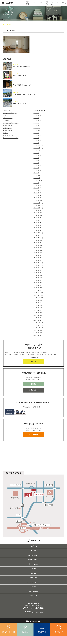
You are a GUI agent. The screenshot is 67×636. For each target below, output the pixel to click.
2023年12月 (37, 145)
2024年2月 (36, 140)
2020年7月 (36, 245)
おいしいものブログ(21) (9, 113)
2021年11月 (37, 205)
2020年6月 (36, 247)
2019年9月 (36, 270)
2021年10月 (37, 208)
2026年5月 (36, 115)
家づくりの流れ (33, 564)
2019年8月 (36, 272)
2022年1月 (36, 200)
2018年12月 (37, 292)
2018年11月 (37, 295)
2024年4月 (36, 135)
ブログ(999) (6, 120)
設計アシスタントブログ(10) (11, 138)
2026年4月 (36, 118)
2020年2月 (36, 258)
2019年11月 (37, 265)
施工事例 (33, 550)
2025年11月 (37, 130)
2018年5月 (36, 310)
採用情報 (33, 573)
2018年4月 (36, 312)
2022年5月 (36, 190)
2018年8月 (36, 302)
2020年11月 (37, 235)
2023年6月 (36, 160)
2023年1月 (36, 173)
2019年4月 (36, 282)
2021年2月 (36, 227)
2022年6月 (36, 188)
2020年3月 (36, 255)
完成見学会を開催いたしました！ (22, 85)
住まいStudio (33, 434)
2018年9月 (36, 300)
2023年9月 (36, 153)
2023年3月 (36, 168)
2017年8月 (36, 332)
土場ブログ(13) (7, 128)
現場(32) (5, 133)
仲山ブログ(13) (7, 125)
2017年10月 (37, 327)
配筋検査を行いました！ (19, 103)
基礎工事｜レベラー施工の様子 (21, 66)
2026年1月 (36, 125)
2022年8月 (36, 183)
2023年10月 (37, 150)
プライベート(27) (8, 118)
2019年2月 (36, 287)
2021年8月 (36, 213)
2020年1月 (36, 260)
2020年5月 (36, 250)
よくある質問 (33, 577)
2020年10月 (37, 238)
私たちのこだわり (33, 555)
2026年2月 (36, 123)
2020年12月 (37, 233)
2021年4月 (36, 222)
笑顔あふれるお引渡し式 (19, 75)
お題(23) (5, 115)
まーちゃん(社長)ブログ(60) (11, 123)
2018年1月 (36, 320)
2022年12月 (37, 175)
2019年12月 (37, 262)
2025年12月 (37, 128)
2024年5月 (36, 133)
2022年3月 (36, 195)
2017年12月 (37, 322)
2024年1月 (36, 143)
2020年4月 (36, 252)
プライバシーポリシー (33, 582)
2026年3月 (36, 120)
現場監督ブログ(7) (8, 135)
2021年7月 (36, 215)
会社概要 (33, 568)
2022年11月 (37, 178)
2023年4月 (36, 165)
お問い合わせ (33, 390)
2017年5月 (36, 335)
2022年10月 (37, 180)
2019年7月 (36, 275)
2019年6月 (36, 277)
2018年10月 (37, 297)
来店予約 (33, 361)
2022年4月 (36, 193)
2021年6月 (36, 218)
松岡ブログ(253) (7, 130)
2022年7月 (36, 185)
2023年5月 (36, 163)
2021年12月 (37, 203)
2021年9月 (36, 210)
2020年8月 (36, 242)
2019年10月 (37, 267)
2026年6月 (36, 113)
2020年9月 (36, 240)
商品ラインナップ (33, 559)
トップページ (33, 546)
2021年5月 (36, 220)
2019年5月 (36, 280)
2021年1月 (36, 230)
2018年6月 (36, 307)
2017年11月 (37, 325)
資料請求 (33, 384)
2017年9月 (36, 330)
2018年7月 (36, 305)
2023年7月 (36, 158)
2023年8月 (36, 155)
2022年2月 (36, 198)
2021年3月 (36, 225)
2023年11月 (37, 148)
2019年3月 (36, 285)
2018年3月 (36, 315)
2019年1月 (36, 290)
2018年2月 (36, 317)
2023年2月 (36, 170)
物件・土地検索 (33, 591)
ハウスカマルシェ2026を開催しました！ (24, 94)
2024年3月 (36, 138)
